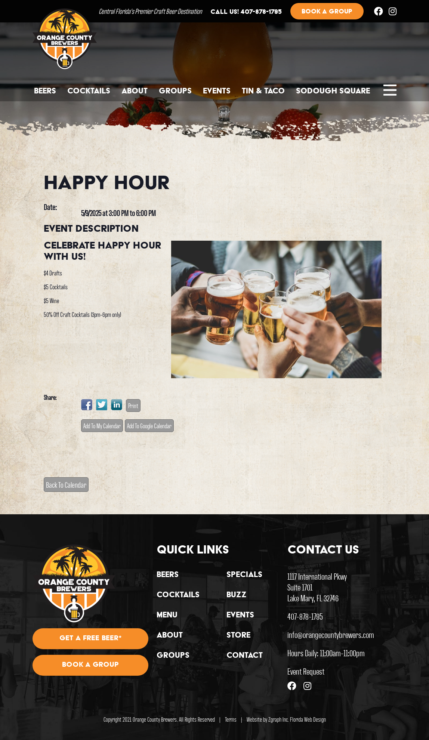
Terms (231, 719)
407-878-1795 (305, 616)
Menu (167, 615)
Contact (244, 655)
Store (238, 635)
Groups (175, 91)
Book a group (327, 12)
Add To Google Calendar (149, 426)
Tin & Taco (263, 91)
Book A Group (90, 665)
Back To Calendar (66, 485)
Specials (244, 575)
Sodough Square (333, 91)
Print (133, 405)
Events (217, 91)
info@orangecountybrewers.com (330, 634)
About (134, 91)
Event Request (305, 671)
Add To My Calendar (102, 426)
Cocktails (88, 91)
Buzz (236, 595)
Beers (45, 91)
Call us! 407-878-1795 (246, 12)
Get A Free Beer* (90, 639)
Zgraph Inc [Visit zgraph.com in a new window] (278, 719)
